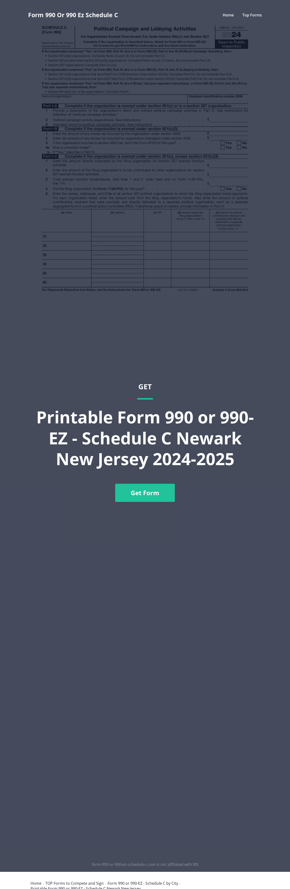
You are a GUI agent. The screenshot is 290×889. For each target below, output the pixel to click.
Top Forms (252, 15)
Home (228, 15)
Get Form (145, 493)
